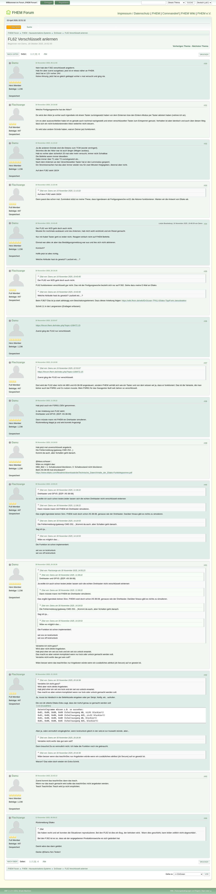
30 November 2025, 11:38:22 (46, 400)
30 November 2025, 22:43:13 (46, 776)
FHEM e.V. (204, 13)
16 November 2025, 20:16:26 (46, 271)
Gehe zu (169, 874)
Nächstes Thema (200, 46)
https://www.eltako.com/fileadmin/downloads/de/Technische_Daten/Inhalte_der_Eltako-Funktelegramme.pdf (84, 472)
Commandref (170, 13)
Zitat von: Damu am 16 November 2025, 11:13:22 (60, 191)
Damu (15, 63)
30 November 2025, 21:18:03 (46, 674)
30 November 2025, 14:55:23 (46, 484)
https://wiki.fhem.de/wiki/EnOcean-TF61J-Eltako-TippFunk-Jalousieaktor (154, 300)
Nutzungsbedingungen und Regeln (187, 891)
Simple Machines (25, 891)
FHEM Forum (23, 12)
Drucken (204, 54)
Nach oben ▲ (207, 891)
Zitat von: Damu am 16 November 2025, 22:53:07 (60, 368)
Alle (45, 54)
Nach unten (12, 54)
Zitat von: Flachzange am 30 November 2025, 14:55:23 (62, 570)
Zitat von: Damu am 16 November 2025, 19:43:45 (60, 277)
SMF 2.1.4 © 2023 (11, 891)
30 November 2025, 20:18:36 (46, 564)
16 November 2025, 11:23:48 (46, 185)
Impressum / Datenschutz (134, 13)
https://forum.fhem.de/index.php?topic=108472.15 (58, 325)
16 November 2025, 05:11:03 (46, 63)
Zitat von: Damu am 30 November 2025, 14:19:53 (60, 521)
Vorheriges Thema (181, 46)
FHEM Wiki (188, 13)
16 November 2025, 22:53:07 (46, 320)
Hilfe (172, 891)
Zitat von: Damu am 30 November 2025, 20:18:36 (60, 680)
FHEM (156, 13)
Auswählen (45, 706)
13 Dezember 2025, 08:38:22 (46, 817)
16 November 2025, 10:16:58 (46, 105)
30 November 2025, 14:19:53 (46, 442)
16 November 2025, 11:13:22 (46, 143)
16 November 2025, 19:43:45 (46, 223)
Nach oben (12, 861)
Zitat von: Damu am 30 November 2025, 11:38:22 (60, 490)
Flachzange (18, 104)
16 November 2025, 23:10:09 (46, 362)
